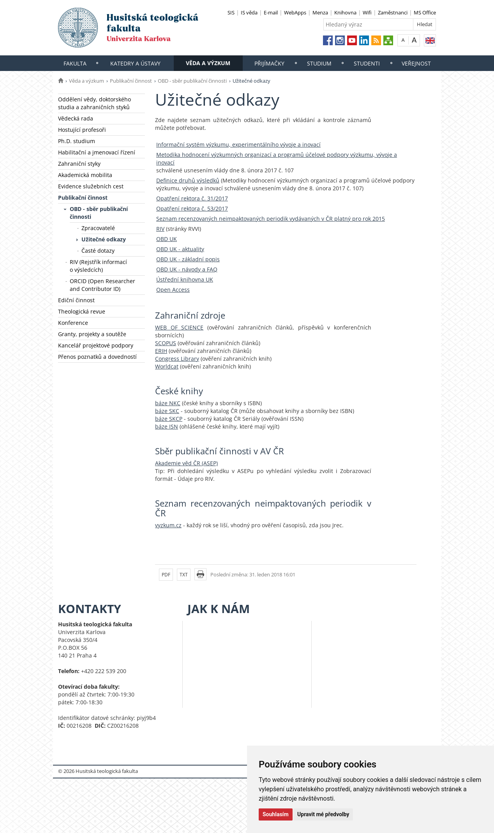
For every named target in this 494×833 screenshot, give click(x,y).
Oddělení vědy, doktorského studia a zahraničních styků (94, 103)
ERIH (161, 350)
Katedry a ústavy (135, 63)
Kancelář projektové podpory (95, 345)
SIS (231, 12)
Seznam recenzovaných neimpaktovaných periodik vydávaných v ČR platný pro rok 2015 (270, 218)
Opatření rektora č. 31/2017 (192, 198)
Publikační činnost (131, 80)
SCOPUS (165, 343)
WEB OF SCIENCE (179, 327)
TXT (184, 574)
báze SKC (167, 411)
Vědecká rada (75, 118)
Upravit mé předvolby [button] (323, 814)
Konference (73, 322)
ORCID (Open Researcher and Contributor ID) (102, 284)
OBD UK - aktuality (180, 249)
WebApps (295, 12)
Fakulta (75, 63)
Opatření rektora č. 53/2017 (192, 208)
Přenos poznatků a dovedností (97, 356)
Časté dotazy (98, 250)
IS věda (249, 12)
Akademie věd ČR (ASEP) (186, 463)
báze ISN (166, 426)
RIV (160, 228)
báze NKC (167, 403)
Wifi (367, 12)
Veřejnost (416, 63)
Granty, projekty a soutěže (92, 334)
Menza (320, 12)
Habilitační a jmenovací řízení (96, 152)
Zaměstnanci (393, 12)
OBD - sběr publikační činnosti (192, 80)
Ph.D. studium (76, 141)
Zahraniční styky (79, 163)
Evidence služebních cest (91, 186)
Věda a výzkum (208, 63)
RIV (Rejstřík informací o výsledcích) (98, 265)
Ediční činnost (76, 300)
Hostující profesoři (82, 129)
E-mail (271, 12)
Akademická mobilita (85, 175)
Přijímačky (269, 63)
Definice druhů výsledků (187, 180)
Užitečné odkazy (103, 239)
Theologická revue (81, 311)
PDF (166, 574)
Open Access (173, 289)
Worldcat (166, 366)
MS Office (425, 12)
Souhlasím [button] (276, 814)
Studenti (367, 63)
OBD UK (166, 239)
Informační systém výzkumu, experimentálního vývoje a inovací (238, 144)
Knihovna (345, 12)
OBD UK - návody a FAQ (186, 269)
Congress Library (177, 358)
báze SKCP (168, 418)
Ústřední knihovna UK (184, 279)
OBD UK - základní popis (188, 259)
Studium (319, 63)
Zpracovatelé (98, 228)
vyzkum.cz (168, 525)
